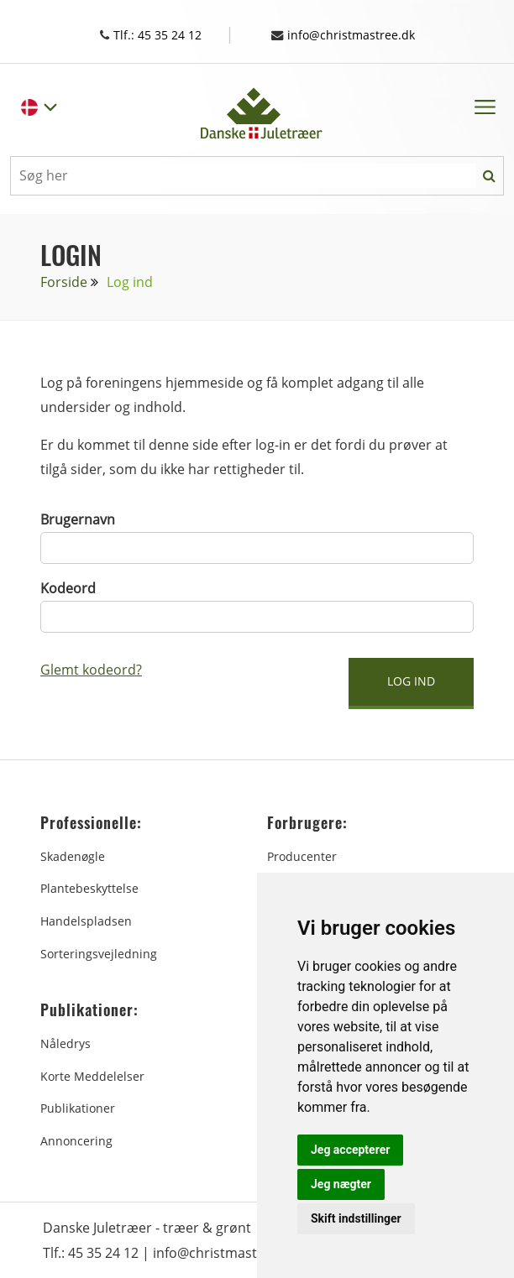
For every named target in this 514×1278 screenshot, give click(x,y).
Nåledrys (65, 1043)
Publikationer (77, 1107)
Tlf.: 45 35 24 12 (162, 34)
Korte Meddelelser (92, 1075)
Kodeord (68, 587)
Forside (63, 281)
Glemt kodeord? (91, 669)
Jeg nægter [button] (341, 1184)
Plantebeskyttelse (89, 887)
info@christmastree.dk (352, 34)
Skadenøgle (72, 855)
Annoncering (76, 1140)
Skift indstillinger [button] (356, 1218)
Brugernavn (77, 518)
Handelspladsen (86, 920)
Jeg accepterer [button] (350, 1149)
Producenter (302, 855)
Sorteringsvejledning (98, 953)
